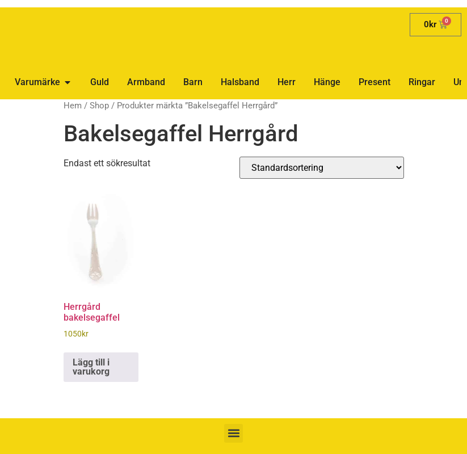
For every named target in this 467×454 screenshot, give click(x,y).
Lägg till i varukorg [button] (91, 367)
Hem (73, 105)
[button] (233, 433)
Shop (99, 105)
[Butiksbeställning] (321, 168)
